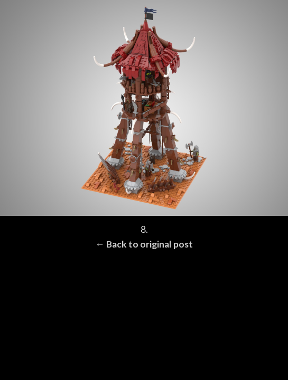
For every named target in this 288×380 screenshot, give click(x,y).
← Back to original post (144, 244)
